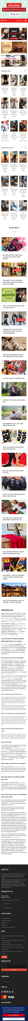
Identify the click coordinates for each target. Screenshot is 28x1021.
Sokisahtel (6, 982)
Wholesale (3, 922)
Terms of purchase (5, 918)
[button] (25, 70)
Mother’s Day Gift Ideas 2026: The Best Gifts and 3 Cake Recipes (12, 257)
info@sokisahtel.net (8, 907)
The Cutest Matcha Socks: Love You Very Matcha (11, 944)
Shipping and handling (6, 920)
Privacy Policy (4, 925)
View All (14, 231)
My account (25, 20)
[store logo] (14, 5)
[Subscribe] (14, 970)
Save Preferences (13, 1015)
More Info (17, 1012)
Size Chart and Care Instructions (8, 927)
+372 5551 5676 (7, 903)
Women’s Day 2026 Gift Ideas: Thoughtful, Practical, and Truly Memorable (12, 331)
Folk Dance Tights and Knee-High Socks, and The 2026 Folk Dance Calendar (13, 282)
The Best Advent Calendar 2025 (13, 378)
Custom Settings (13, 1019)
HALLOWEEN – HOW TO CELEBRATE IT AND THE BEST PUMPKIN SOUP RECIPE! (13, 577)
